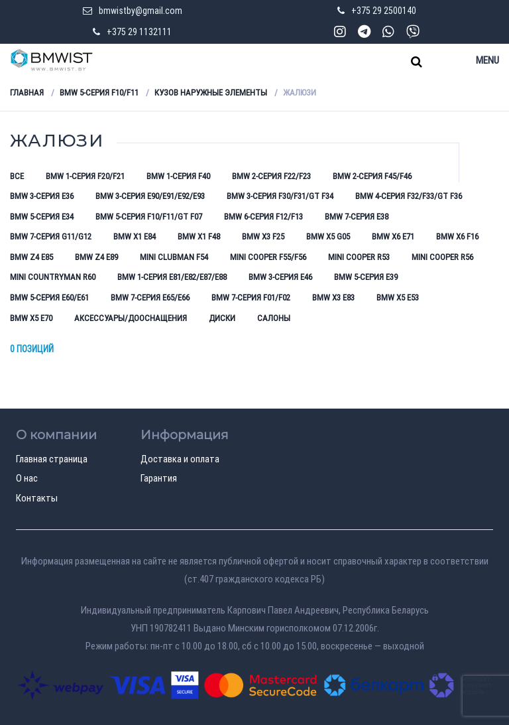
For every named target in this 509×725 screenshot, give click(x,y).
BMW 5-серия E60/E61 (49, 297)
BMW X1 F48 (199, 236)
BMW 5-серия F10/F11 (99, 93)
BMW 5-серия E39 (366, 277)
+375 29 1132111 (139, 32)
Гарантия (159, 478)
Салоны (273, 318)
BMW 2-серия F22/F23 (271, 176)
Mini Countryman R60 (52, 277)
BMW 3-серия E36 (42, 196)
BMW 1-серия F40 (178, 176)
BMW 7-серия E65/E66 (150, 297)
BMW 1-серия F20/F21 (85, 176)
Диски (222, 318)
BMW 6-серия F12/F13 (263, 217)
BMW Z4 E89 (96, 257)
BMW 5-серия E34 (42, 217)
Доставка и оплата (180, 459)
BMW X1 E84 (134, 236)
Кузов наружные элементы (210, 93)
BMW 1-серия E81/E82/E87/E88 (172, 277)
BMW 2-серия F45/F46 (372, 176)
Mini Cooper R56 (442, 257)
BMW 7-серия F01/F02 (250, 297)
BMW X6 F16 (457, 236)
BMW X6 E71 (393, 236)
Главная (27, 93)
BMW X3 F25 (263, 236)
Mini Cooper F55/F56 (268, 257)
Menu (487, 60)
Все (17, 176)
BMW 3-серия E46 (280, 277)
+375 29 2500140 (383, 10)
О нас (27, 478)
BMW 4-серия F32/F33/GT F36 (408, 196)
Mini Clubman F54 (174, 257)
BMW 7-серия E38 (356, 217)
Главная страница (51, 459)
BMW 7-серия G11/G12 (50, 236)
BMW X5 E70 (31, 318)
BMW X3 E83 (333, 297)
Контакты (37, 498)
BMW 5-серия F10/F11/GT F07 (148, 217)
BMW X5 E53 (397, 297)
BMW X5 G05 (328, 236)
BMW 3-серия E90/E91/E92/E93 (150, 196)
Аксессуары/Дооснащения (130, 318)
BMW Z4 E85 (31, 257)
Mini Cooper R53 (359, 257)
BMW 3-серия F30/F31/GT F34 (280, 196)
